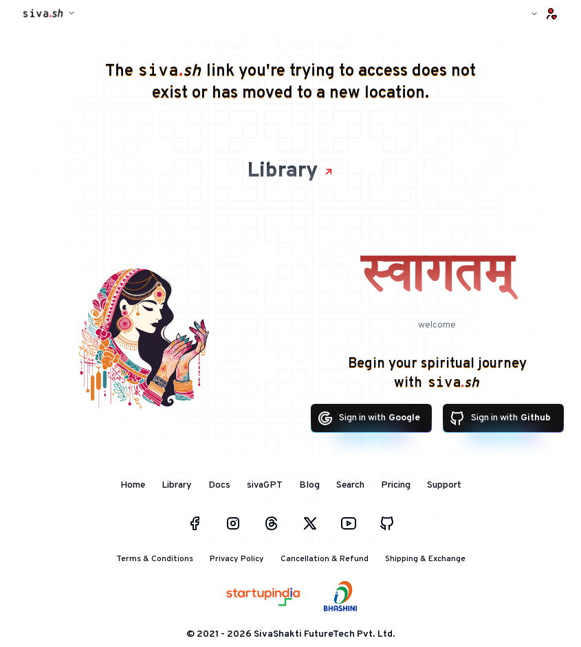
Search (350, 485)
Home (132, 485)
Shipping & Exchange (425, 559)
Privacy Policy (237, 559)
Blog (309, 485)
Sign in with (368, 418)
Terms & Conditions (154, 559)
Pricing (395, 485)
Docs (219, 485)
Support (444, 485)
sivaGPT (265, 485)
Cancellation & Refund (325, 559)
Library (291, 171)
